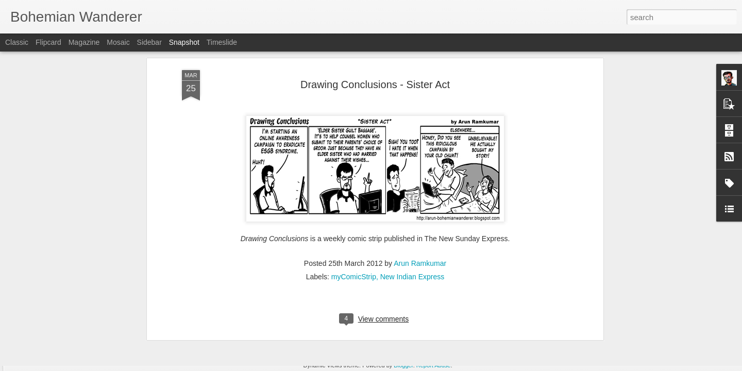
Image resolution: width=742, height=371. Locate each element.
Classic (16, 42)
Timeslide (222, 42)
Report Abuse (433, 365)
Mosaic (118, 42)
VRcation (315, 318)
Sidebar (149, 42)
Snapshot (184, 42)
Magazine (84, 42)
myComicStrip (353, 97)
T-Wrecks (442, 317)
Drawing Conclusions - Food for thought (593, 324)
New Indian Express (412, 97)
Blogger (403, 365)
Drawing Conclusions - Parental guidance (96, 317)
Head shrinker (194, 323)
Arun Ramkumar (420, 84)
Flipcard (48, 42)
